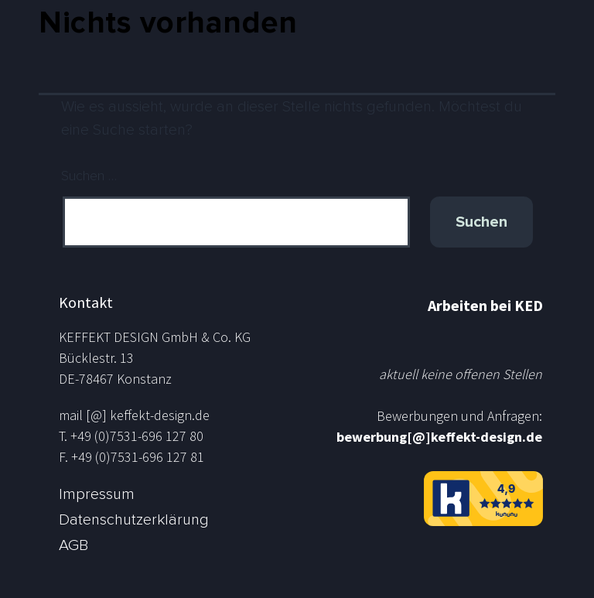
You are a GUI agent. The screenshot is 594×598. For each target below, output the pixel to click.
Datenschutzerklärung (134, 520)
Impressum (97, 494)
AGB (73, 545)
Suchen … (89, 176)
